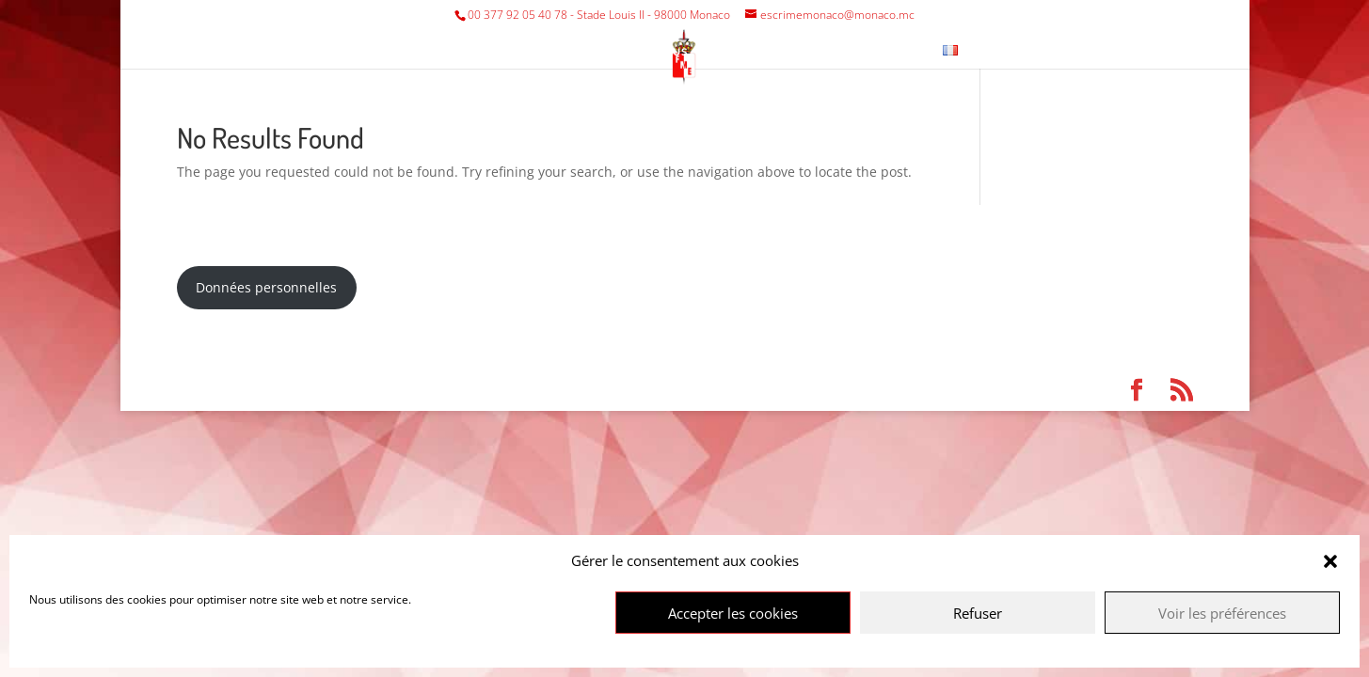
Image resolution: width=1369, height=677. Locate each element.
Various (663, 51)
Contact (893, 51)
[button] (1330, 561)
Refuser (977, 613)
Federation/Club (407, 51)
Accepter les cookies (733, 613)
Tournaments (550, 51)
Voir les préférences (1222, 613)
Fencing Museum (787, 51)
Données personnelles (266, 287)
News (999, 51)
